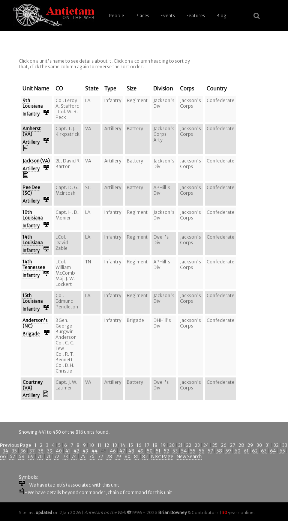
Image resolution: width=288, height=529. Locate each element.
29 (250, 445)
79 (118, 456)
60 (237, 451)
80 (127, 456)
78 (109, 456)
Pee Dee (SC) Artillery (31, 194)
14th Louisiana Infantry (32, 243)
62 (255, 451)
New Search (189, 456)
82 (145, 456)
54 (184, 451)
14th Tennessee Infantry (33, 268)
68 (21, 456)
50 (150, 451)
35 (14, 451)
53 (175, 451)
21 (180, 445)
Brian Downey (172, 512)
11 (99, 445)
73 (65, 456)
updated (44, 512)
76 (91, 456)
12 (107, 445)
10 (91, 445)
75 (83, 456)
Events (167, 15)
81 (136, 456)
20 (172, 445)
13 (114, 445)
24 (206, 445)
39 (49, 451)
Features (195, 15)
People (116, 15)
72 (56, 456)
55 (192, 451)
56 (201, 451)
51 (158, 451)
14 (122, 445)
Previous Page (15, 445)
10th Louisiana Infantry (32, 218)
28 (241, 445)
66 (3, 456)
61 (246, 451)
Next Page (162, 456)
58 (219, 451)
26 (223, 445)
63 (264, 451)
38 (41, 451)
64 (273, 451)
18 (155, 445)
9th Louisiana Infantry (32, 107)
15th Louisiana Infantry (32, 302)
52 (166, 451)
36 (23, 451)
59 (228, 451)
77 (100, 456)
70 (40, 456)
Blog (221, 15)
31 (268, 445)
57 (210, 451)
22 (188, 445)
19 (163, 445)
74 (74, 456)
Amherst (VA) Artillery (31, 135)
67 (12, 456)
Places (142, 15)
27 (232, 445)
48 (131, 451)
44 (95, 451)
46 (113, 451)
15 (131, 445)
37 (31, 451)
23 (197, 445)
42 (76, 451)
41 (67, 451)
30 (259, 445)
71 (48, 456)
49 (141, 451)
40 (59, 451)
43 (85, 451)
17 (147, 445)
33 (284, 445)
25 (215, 445)
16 (138, 445)
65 (282, 451)
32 (276, 445)
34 (5, 451)
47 (122, 451)
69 (31, 456)
